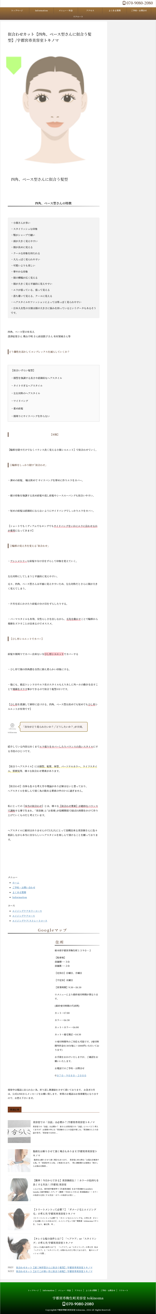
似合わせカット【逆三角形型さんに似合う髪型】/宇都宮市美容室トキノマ (54, 1267)
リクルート (78, 16)
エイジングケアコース (23, 915)
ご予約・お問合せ (139, 10)
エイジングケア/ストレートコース (29, 920)
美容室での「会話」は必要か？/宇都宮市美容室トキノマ (64, 1122)
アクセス (90, 10)
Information (41, 10)
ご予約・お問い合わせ (23, 887)
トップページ (17, 10)
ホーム (15, 882)
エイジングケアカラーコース (27, 910)
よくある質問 (115, 10)
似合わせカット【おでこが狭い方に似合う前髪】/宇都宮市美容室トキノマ (54, 1271)
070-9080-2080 (138, 2)
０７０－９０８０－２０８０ (71, 1075)
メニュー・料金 (66, 10)
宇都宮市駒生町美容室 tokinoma (78, 1298)
